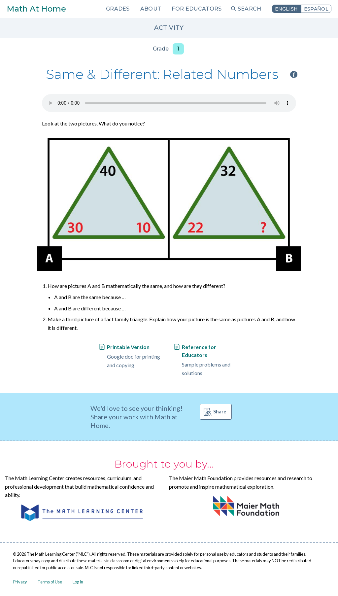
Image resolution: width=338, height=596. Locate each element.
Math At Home (36, 9)
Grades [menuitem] (118, 9)
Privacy (20, 581)
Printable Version (128, 347)
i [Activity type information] (294, 74)
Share (219, 411)
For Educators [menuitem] (196, 9)
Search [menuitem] (249, 9)
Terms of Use (50, 581)
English (286, 9)
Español (316, 9)
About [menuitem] (150, 9)
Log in (78, 581)
